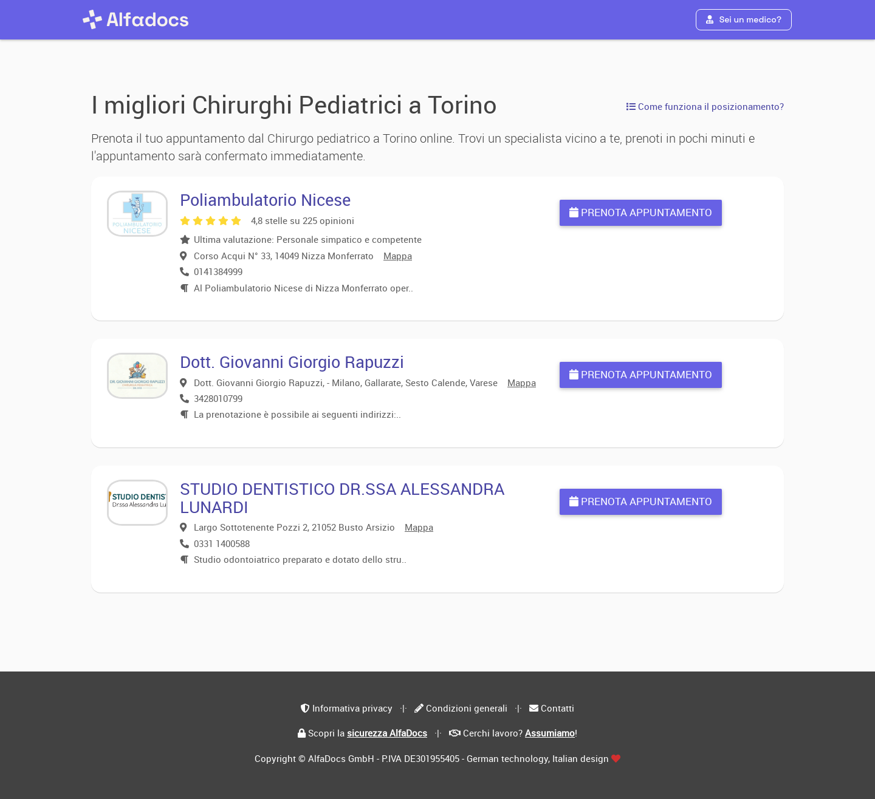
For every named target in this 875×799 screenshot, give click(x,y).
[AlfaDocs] (135, 19)
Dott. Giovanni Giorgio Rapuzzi (292, 361)
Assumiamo (550, 733)
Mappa (397, 256)
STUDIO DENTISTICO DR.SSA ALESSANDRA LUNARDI (342, 497)
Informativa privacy (352, 708)
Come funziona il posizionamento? (705, 106)
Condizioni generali (466, 708)
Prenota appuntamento (640, 212)
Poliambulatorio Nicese (265, 199)
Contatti (557, 708)
